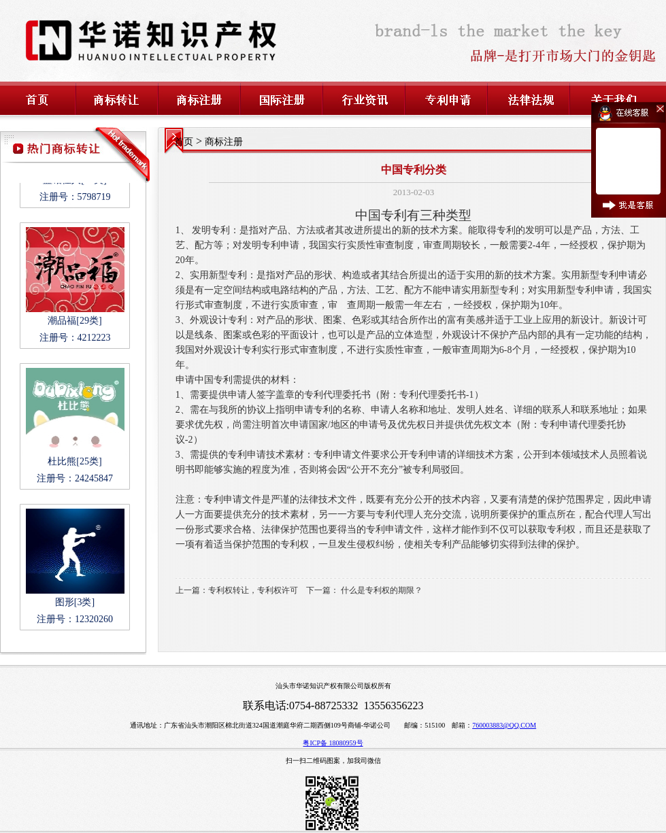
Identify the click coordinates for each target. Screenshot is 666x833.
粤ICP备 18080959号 (333, 743)
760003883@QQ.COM (504, 725)
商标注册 (224, 142)
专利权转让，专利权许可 (253, 590)
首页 (183, 142)
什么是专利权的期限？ (381, 590)
